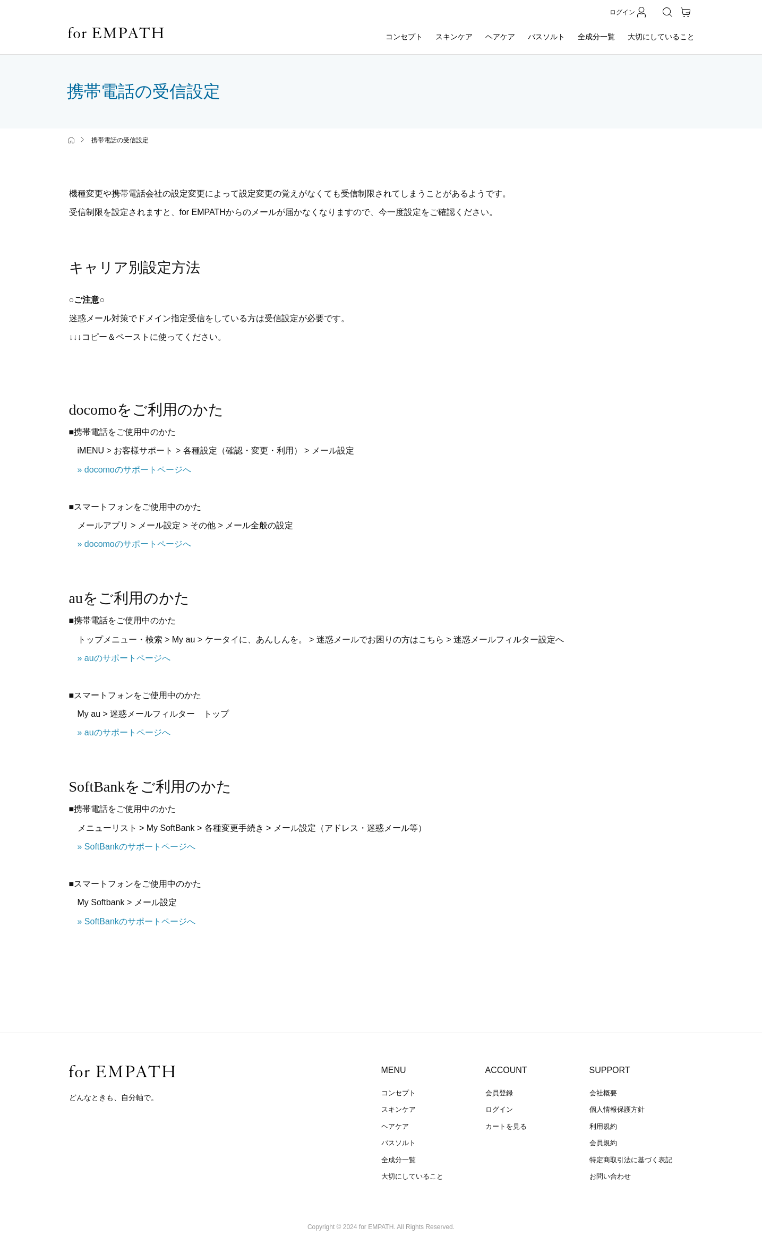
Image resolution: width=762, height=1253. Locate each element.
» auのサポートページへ (124, 658)
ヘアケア (500, 36)
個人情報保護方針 (617, 1109)
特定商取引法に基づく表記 (630, 1160)
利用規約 (603, 1126)
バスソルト (546, 36)
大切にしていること (661, 36)
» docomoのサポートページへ (134, 469)
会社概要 (603, 1093)
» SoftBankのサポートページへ (136, 846)
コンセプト (404, 36)
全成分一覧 (596, 36)
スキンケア (454, 36)
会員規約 (603, 1143)
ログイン (499, 1109)
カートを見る (506, 1126)
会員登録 (499, 1093)
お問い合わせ (610, 1176)
